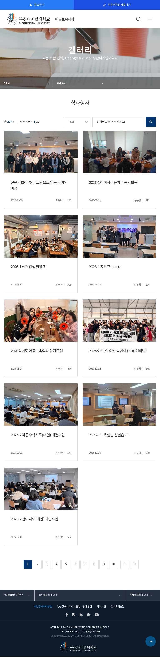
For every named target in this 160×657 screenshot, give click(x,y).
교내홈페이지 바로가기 (13, 595)
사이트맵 (101, 606)
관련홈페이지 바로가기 (139, 595)
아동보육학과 (64, 19)
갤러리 (6, 83)
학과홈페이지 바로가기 (48, 595)
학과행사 (61, 83)
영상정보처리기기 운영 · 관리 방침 (74, 606)
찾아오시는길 (117, 606)
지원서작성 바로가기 (119, 5)
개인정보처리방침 (43, 606)
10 (113, 564)
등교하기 (39, 5)
